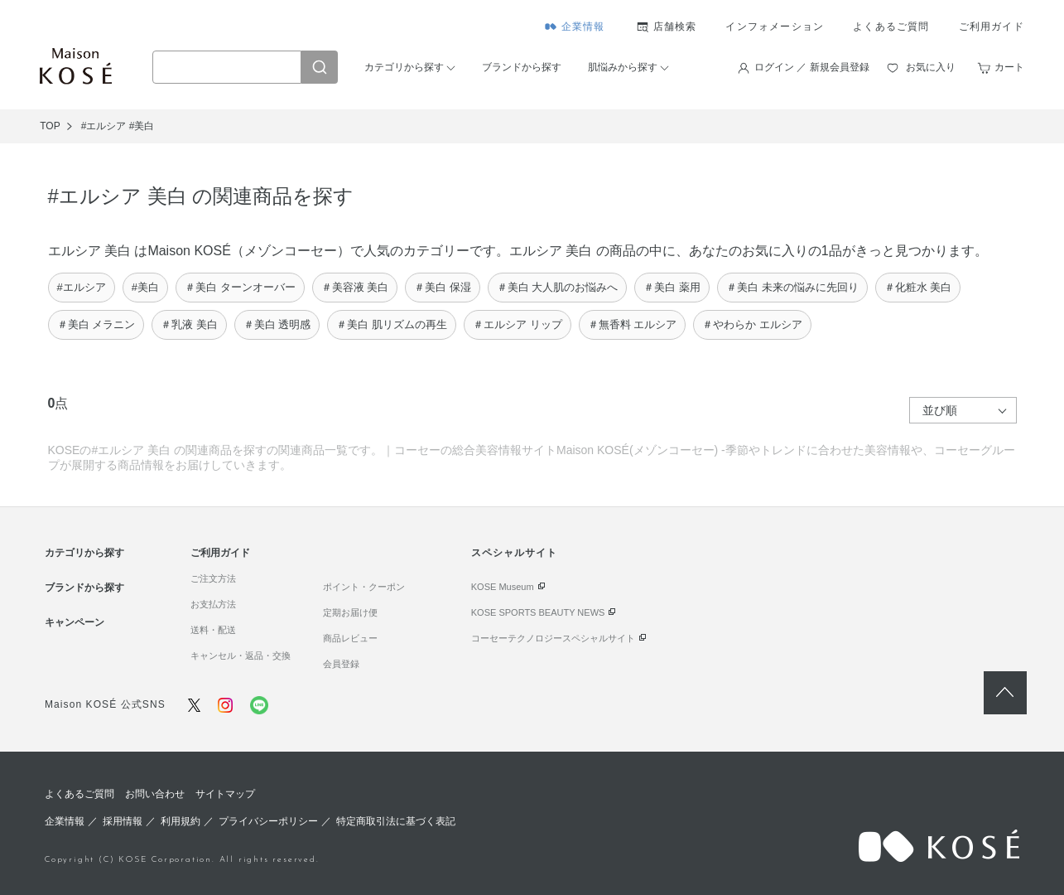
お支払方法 (213, 604)
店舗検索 (675, 26)
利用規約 (180, 821)
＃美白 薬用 (672, 287)
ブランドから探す (521, 67)
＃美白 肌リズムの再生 (391, 324)
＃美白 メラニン (96, 324)
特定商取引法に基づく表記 (395, 821)
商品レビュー (350, 638)
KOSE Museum (502, 587)
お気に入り (931, 67)
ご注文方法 (213, 578)
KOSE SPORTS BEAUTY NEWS (538, 612)
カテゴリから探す (404, 67)
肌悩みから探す (622, 67)
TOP (50, 126)
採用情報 (122, 821)
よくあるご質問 (891, 26)
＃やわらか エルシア (752, 324)
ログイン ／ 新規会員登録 (811, 67)
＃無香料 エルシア (632, 324)
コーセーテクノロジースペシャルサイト (553, 638)
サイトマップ (225, 794)
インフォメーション (774, 26)
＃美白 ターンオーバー (240, 287)
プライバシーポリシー (268, 821)
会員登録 (341, 664)
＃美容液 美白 (355, 287)
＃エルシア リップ (517, 324)
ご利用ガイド (991, 26)
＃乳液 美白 (189, 324)
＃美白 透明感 (277, 324)
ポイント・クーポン (364, 587)
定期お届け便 (350, 612)
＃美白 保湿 (442, 287)
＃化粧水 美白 (918, 287)
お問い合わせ (155, 794)
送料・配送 (213, 630)
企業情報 (583, 26)
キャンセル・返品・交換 (240, 655)
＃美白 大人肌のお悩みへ (558, 287)
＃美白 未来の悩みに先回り (792, 287)
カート (1009, 67)
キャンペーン (74, 622)
